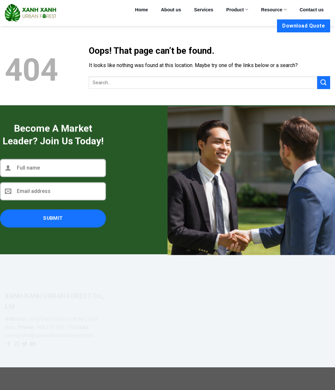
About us (171, 9)
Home (141, 9)
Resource (274, 9)
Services (203, 9)
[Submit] (323, 82)
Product (237, 9)
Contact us (312, 9)
